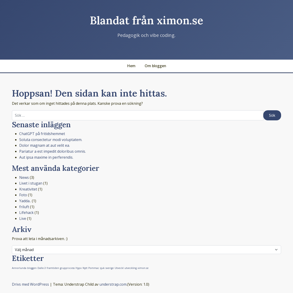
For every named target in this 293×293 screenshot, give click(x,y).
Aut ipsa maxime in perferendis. (46, 157)
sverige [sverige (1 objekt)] (110, 268)
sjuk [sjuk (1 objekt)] (102, 268)
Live (22, 218)
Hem (131, 65)
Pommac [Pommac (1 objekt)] (93, 268)
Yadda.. (25, 200)
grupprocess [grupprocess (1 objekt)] (67, 268)
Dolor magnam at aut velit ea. (44, 145)
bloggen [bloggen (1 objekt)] (32, 268)
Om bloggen (155, 65)
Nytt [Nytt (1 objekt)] (85, 268)
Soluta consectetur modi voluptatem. (50, 139)
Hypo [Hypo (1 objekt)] (79, 268)
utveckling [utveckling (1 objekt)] (131, 268)
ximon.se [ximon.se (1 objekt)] (143, 268)
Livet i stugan (30, 183)
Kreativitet (28, 189)
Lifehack (26, 212)
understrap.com (113, 284)
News (24, 177)
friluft (24, 206)
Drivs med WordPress (30, 284)
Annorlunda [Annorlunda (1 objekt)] (19, 268)
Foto (23, 194)
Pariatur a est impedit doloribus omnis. (52, 151)
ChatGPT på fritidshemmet (42, 133)
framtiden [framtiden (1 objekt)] (53, 268)
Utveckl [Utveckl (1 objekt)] (119, 268)
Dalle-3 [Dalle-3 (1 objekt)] (42, 268)
